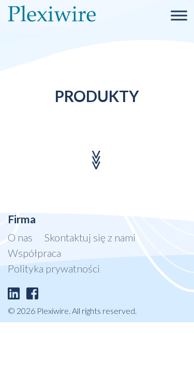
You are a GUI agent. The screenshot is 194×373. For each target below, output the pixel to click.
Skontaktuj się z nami (90, 237)
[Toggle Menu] (179, 15)
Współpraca (34, 253)
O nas (20, 237)
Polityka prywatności (54, 268)
